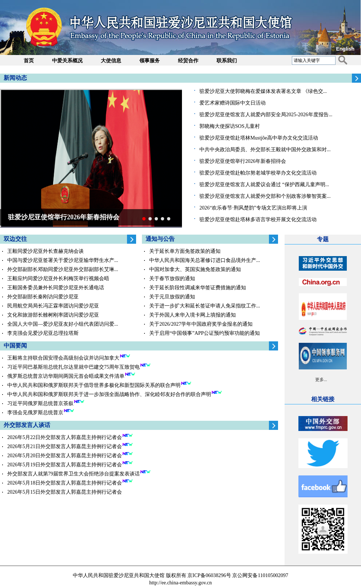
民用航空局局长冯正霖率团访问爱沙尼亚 (53, 306)
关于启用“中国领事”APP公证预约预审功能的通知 (204, 333)
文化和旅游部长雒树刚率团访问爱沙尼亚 (53, 315)
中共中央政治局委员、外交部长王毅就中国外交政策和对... (265, 149)
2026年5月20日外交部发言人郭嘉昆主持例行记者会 (64, 455)
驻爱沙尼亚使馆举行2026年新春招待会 (242, 161)
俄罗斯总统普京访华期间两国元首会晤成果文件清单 (65, 376)
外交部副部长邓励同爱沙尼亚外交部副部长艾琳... (62, 269)
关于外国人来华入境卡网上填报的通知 (192, 315)
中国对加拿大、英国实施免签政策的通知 (195, 269)
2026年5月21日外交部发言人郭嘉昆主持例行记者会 (64, 446)
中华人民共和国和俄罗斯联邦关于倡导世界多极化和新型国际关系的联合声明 (93, 385)
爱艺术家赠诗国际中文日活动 (232, 103)
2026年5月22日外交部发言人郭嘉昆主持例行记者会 (64, 437)
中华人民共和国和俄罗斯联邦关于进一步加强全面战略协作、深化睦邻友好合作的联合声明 (109, 394)
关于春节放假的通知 (172, 278)
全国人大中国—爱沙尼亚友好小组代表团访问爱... (62, 324)
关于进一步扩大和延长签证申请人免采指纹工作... (204, 306)
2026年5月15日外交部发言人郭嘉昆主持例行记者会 (64, 492)
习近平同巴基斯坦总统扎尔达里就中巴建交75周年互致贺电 (73, 367)
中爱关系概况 (67, 60)
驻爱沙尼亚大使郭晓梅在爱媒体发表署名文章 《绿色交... (263, 91)
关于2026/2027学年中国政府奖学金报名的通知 (201, 324)
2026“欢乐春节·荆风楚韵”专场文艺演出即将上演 (253, 208)
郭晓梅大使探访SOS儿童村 (229, 126)
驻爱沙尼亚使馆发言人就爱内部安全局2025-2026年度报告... (265, 114)
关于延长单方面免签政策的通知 (185, 251)
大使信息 (111, 60)
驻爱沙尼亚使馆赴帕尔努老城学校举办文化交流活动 (258, 173)
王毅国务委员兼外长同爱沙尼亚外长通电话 (55, 287)
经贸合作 (188, 60)
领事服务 (149, 60)
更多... (321, 379)
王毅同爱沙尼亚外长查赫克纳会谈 (45, 251)
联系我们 (227, 60)
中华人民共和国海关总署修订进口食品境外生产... (204, 260)
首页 (29, 60)
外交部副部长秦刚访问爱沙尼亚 (43, 296)
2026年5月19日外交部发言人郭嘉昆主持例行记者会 (64, 464)
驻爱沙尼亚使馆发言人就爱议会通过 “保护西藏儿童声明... (264, 184)
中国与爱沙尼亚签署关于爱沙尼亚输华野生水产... (62, 260)
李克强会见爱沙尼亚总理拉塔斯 (43, 333)
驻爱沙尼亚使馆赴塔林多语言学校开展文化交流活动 (258, 219)
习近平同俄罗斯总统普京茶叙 (40, 403)
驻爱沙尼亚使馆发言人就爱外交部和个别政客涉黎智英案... (265, 196)
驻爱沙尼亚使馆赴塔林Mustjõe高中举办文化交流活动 (258, 138)
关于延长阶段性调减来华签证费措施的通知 (197, 287)
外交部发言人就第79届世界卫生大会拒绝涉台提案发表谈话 (73, 474)
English (345, 49)
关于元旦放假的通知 (172, 296)
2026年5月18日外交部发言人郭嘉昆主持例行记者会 (64, 483)
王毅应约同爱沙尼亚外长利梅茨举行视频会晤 (58, 278)
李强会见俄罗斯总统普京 (35, 412)
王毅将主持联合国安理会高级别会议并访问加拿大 (63, 358)
